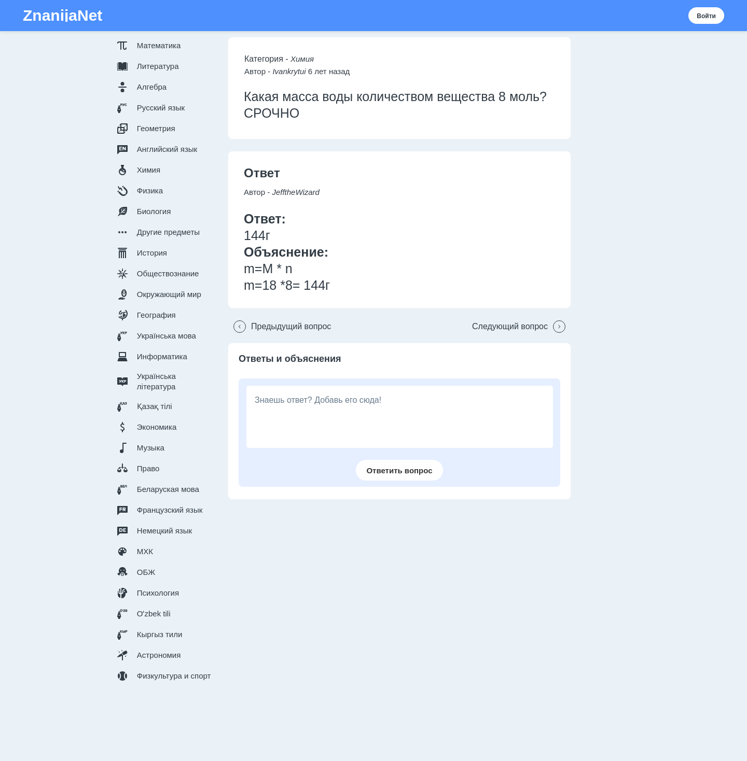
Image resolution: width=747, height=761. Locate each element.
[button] (166, 45)
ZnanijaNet (62, 15)
